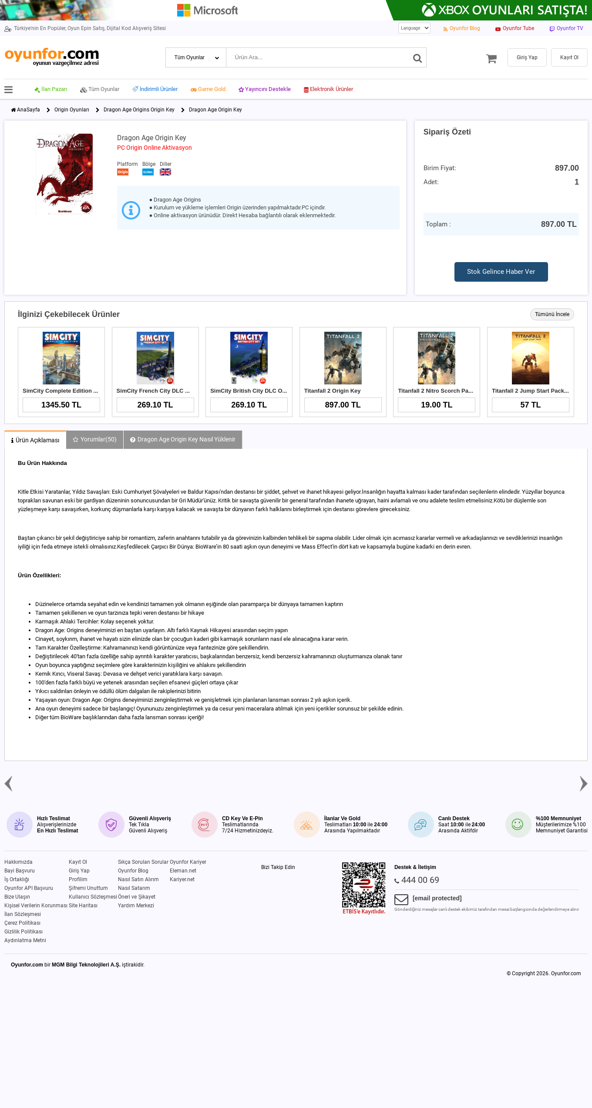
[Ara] (418, 57)
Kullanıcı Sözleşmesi (93, 897)
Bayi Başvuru (19, 871)
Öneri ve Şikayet (136, 897)
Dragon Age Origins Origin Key (139, 110)
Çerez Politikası (22, 923)
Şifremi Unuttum (88, 888)
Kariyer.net (182, 879)
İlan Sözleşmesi (22, 914)
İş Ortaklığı (16, 879)
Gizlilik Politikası (23, 932)
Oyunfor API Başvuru (28, 888)
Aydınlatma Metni (25, 940)
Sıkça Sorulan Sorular (143, 862)
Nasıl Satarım (134, 888)
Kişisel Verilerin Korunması (35, 906)
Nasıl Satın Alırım (138, 879)
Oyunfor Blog (133, 871)
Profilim (78, 879)
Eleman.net (183, 871)
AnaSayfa (28, 110)
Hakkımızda (18, 862)
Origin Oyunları (71, 110)
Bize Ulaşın (17, 897)
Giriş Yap (79, 871)
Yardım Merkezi (136, 906)
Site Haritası (83, 906)
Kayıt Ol (78, 862)
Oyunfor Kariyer (188, 862)
